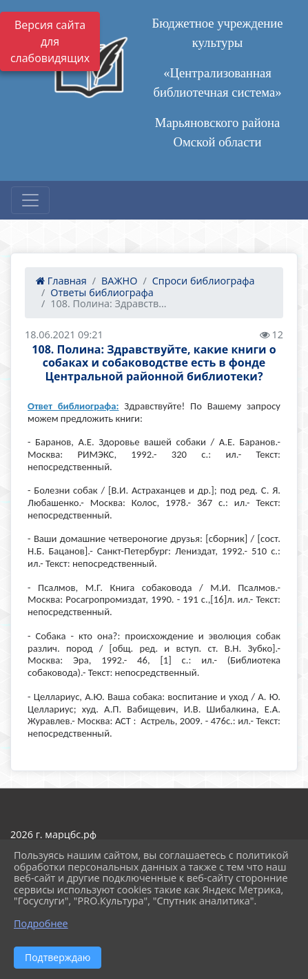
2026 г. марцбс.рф (53, 834)
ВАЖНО (119, 280)
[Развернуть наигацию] (30, 200)
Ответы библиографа (101, 292)
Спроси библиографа (203, 280)
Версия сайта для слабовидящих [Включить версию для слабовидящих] (50, 41)
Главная (61, 280)
